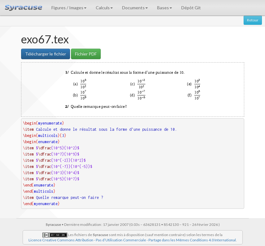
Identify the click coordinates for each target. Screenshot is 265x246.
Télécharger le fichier (45, 53)
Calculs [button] (104, 7)
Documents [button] (135, 7)
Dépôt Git (191, 7)
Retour (252, 20)
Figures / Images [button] (68, 7)
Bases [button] (164, 7)
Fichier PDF (86, 53)
